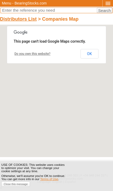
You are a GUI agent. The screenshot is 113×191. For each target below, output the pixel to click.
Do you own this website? (33, 54)
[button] (56, 86)
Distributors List (18, 19)
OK (89, 54)
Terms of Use (49, 179)
